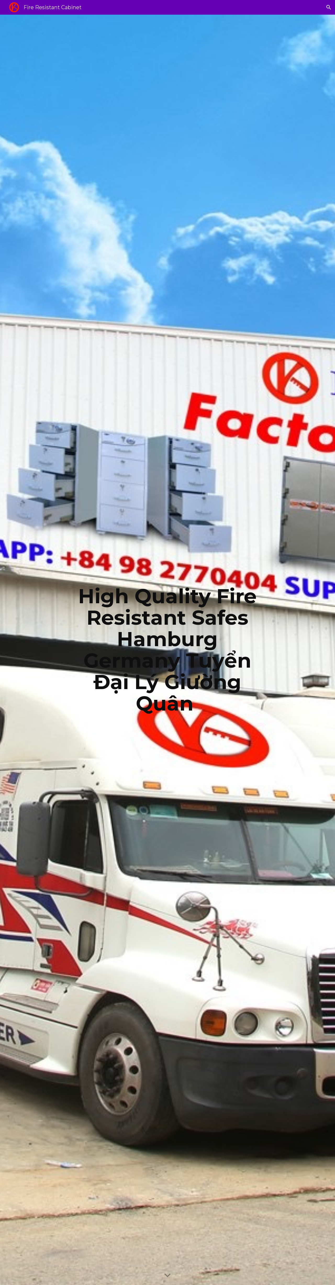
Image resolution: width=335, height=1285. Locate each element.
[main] (167, 650)
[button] (328, 7)
